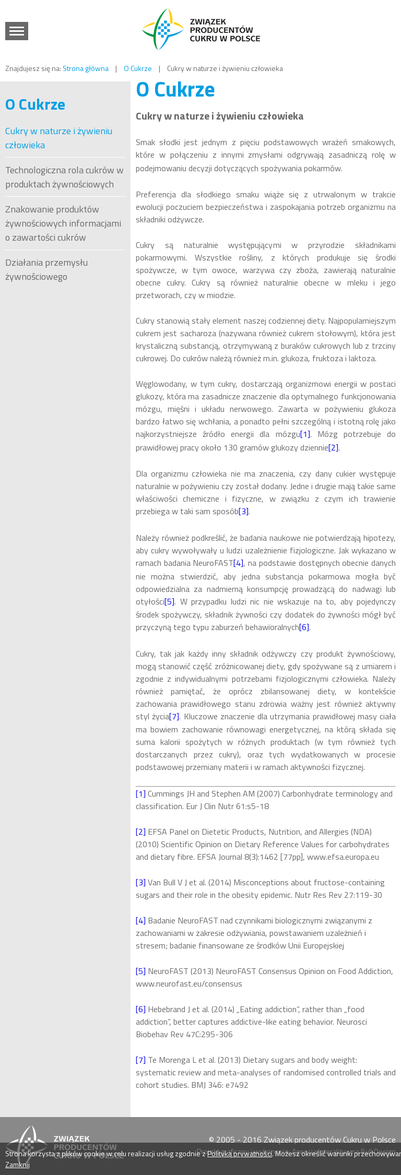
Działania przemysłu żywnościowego (46, 269)
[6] (304, 627)
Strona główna (86, 68)
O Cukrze (138, 68)
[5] (169, 601)
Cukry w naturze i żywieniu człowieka (58, 138)
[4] (238, 562)
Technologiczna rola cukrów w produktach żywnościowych (64, 177)
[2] (333, 447)
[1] (305, 434)
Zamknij (17, 1164)
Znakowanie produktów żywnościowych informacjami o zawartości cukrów (63, 223)
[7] (174, 716)
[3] (244, 511)
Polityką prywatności (239, 1153)
